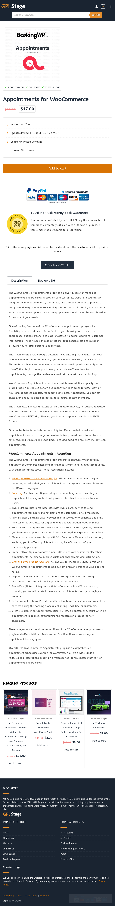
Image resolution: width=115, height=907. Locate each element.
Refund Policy (33, 896)
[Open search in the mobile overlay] (57, 15)
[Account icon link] (96, 6)
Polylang (17, 493)
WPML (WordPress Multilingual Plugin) (34, 479)
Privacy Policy (9, 896)
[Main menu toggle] (111, 6)
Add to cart (57, 168)
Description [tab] (19, 281)
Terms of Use (48, 896)
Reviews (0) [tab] (46, 281)
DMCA (21, 896)
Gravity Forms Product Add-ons (30, 562)
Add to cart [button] (16, 763)
